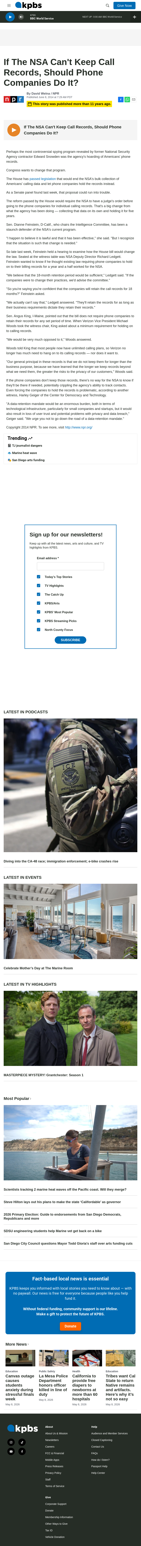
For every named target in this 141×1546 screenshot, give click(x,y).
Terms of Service (54, 1486)
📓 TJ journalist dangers (25, 445)
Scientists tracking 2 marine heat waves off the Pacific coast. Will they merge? (65, 1189)
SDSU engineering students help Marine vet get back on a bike (53, 1231)
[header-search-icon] (107, 5)
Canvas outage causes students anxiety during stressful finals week (20, 1387)
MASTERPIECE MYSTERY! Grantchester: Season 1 (43, 1075)
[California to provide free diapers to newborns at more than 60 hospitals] (87, 1358)
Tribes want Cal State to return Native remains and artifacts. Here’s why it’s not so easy (120, 1387)
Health (76, 1371)
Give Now (124, 5)
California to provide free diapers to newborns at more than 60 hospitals (84, 1387)
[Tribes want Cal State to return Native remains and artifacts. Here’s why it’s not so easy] (120, 1358)
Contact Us (97, 1446)
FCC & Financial (54, 1453)
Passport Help (99, 1466)
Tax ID (49, 1530)
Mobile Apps (52, 1459)
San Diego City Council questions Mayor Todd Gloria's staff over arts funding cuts (68, 1243)
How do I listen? (100, 1459)
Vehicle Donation (54, 1537)
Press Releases (54, 1466)
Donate (70, 1326)
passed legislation (43, 179)
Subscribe (70, 640)
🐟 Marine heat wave (22, 453)
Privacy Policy (53, 1472)
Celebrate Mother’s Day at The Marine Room (38, 968)
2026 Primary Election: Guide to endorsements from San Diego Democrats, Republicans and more (62, 1216)
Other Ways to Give (56, 1523)
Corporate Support (55, 1503)
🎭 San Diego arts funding (26, 460)
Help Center (98, 1472)
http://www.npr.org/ (78, 427)
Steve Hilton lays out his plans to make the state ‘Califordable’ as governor (62, 1202)
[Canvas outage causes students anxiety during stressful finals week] (20, 1358)
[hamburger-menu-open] (9, 5)
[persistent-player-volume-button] (21, 18)
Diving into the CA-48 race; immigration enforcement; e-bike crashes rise (61, 861)
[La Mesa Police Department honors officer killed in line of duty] (54, 1358)
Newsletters (52, 1440)
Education (12, 1371)
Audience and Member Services (109, 1433)
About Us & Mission (56, 1433)
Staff (47, 1479)
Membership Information (59, 1517)
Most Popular (18, 1098)
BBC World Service (42, 20)
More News (18, 1344)
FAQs (94, 1453)
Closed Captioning (101, 1440)
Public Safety (47, 1371)
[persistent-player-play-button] (10, 18)
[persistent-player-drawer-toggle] (135, 18)
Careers (49, 1446)
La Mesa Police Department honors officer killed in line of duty (53, 1385)
